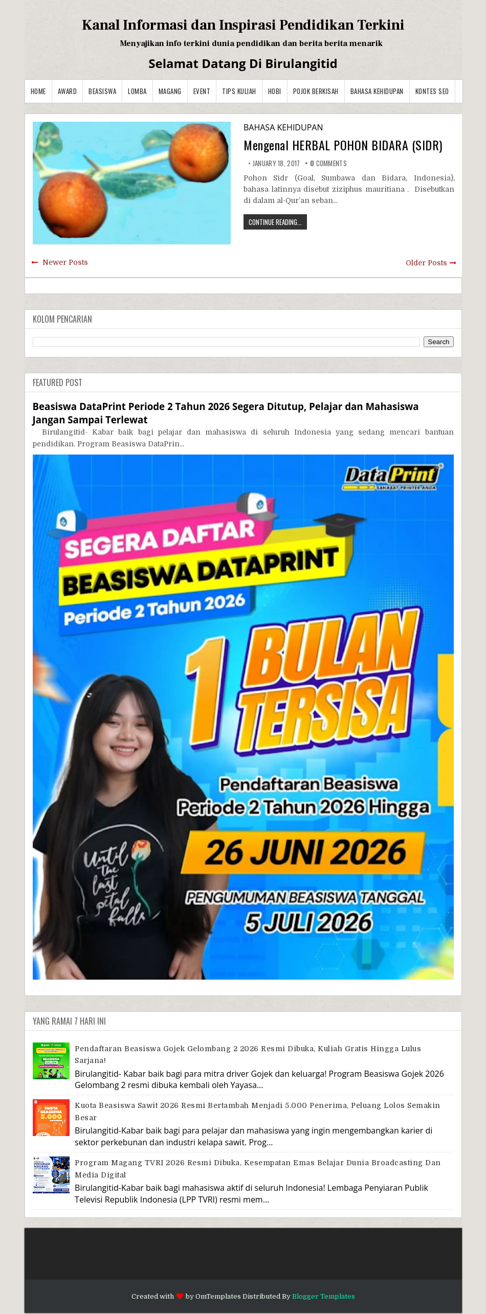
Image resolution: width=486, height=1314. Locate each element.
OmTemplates (218, 1296)
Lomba (137, 91)
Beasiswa (102, 91)
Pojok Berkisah (316, 91)
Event (202, 91)
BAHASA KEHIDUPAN (377, 91)
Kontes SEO (432, 91)
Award (67, 91)
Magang (170, 91)
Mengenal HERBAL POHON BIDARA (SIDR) (343, 144)
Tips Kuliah (239, 91)
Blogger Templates (323, 1296)
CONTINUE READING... (275, 222)
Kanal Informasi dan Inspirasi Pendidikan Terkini (243, 25)
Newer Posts (65, 262)
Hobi (274, 91)
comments (328, 163)
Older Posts (426, 263)
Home (38, 91)
